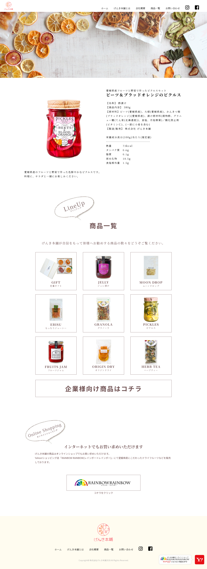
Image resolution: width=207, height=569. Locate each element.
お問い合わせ (173, 8)
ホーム (104, 8)
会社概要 (140, 8)
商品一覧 (155, 8)
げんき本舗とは (122, 8)
